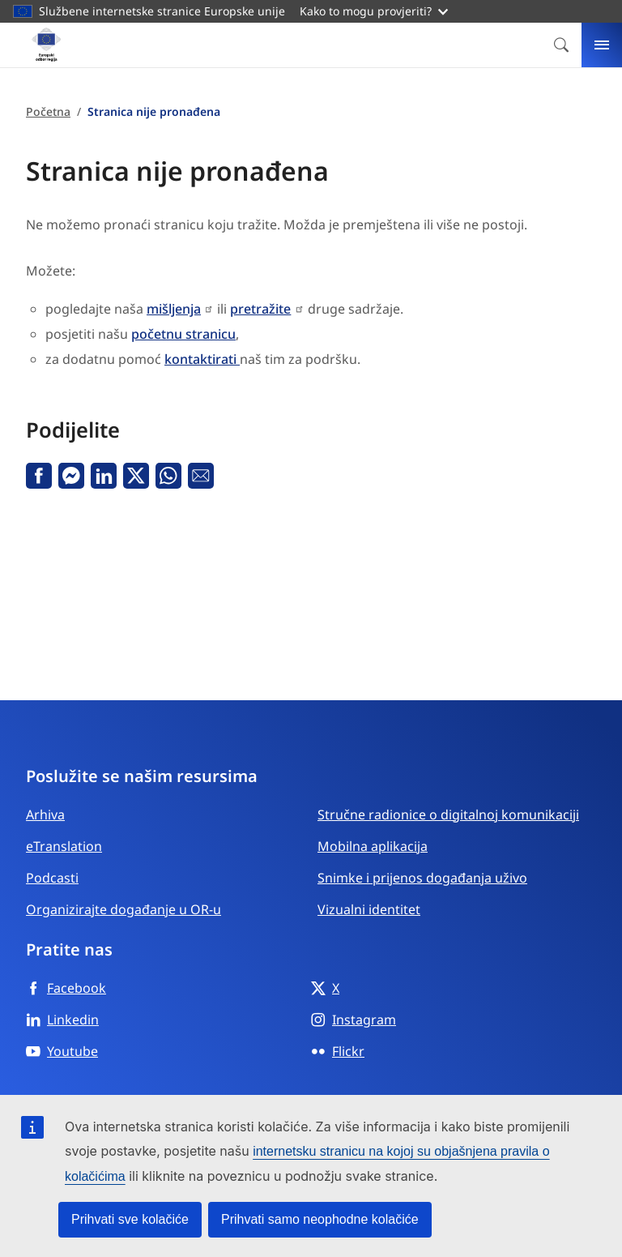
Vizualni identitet (368, 909)
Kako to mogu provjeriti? (374, 11)
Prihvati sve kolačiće (130, 1219)
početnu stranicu (183, 334)
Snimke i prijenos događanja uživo (422, 878)
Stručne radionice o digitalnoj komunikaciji (448, 814)
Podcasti (52, 878)
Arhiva (45, 814)
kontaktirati (202, 359)
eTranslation (64, 846)
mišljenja (174, 309)
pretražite (260, 309)
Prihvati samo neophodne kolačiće (320, 1219)
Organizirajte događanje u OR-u (123, 909)
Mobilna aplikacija (372, 846)
